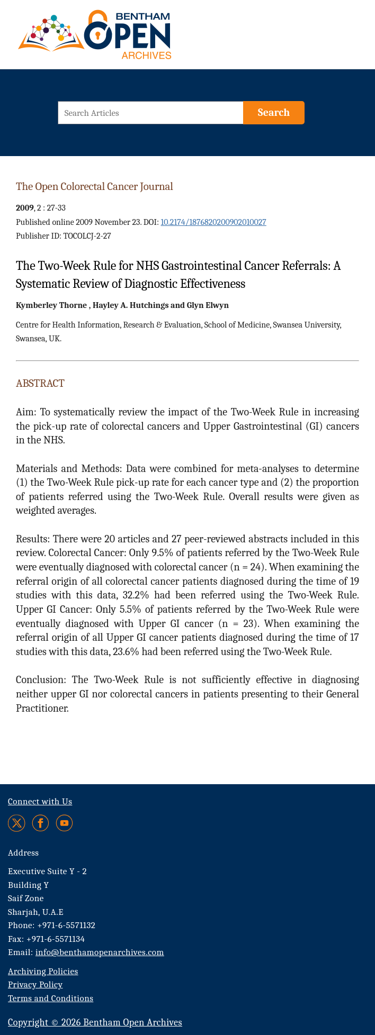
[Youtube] (64, 823)
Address (23, 853)
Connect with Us (40, 801)
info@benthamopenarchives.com (99, 952)
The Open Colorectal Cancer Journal (94, 186)
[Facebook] (40, 823)
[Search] (274, 112)
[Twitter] (17, 823)
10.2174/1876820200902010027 (213, 222)
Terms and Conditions (50, 998)
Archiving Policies (43, 971)
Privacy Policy (35, 984)
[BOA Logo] (125, 39)
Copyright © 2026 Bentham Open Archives (95, 1022)
